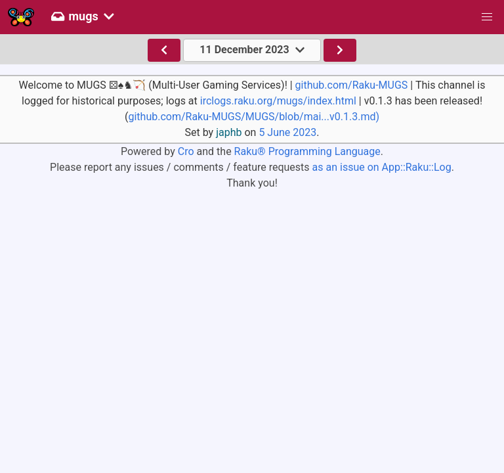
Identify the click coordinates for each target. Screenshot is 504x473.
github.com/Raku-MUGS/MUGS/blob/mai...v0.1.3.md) (253, 116)
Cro (186, 151)
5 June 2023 (287, 132)
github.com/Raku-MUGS (351, 85)
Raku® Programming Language (307, 151)
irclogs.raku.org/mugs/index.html (278, 101)
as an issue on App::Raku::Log (382, 167)
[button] (487, 17)
